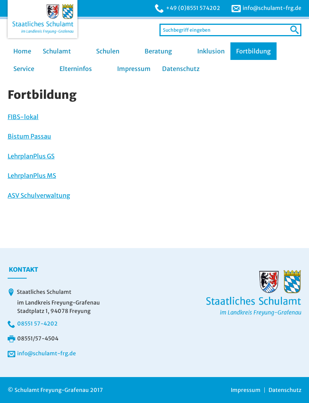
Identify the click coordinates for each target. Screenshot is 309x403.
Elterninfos (76, 69)
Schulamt (57, 51)
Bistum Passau (29, 136)
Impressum (134, 69)
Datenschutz (181, 69)
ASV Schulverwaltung (39, 195)
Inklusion (211, 51)
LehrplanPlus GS (31, 156)
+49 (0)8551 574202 (193, 8)
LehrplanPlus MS (32, 175)
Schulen (107, 51)
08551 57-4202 (37, 323)
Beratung (158, 51)
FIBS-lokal (23, 117)
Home (22, 51)
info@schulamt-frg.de (272, 8)
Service (23, 69)
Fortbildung (253, 51)
